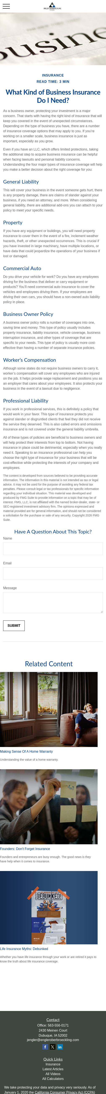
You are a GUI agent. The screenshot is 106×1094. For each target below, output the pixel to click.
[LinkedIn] (60, 1047)
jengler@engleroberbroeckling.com (53, 1040)
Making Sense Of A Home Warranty (26, 751)
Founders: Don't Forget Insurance (25, 849)
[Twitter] (53, 1047)
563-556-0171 (58, 1025)
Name (7, 538)
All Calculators (53, 1079)
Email (7, 563)
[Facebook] (45, 1047)
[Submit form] (14, 625)
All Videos (53, 1074)
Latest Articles (53, 1069)
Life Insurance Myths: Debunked (24, 949)
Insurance (53, 1064)
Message (10, 588)
